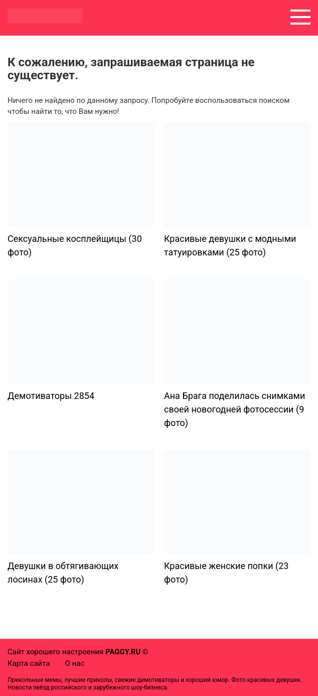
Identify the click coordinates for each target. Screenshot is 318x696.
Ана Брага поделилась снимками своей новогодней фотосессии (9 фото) (234, 409)
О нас (75, 663)
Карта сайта (29, 663)
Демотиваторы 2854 (51, 395)
